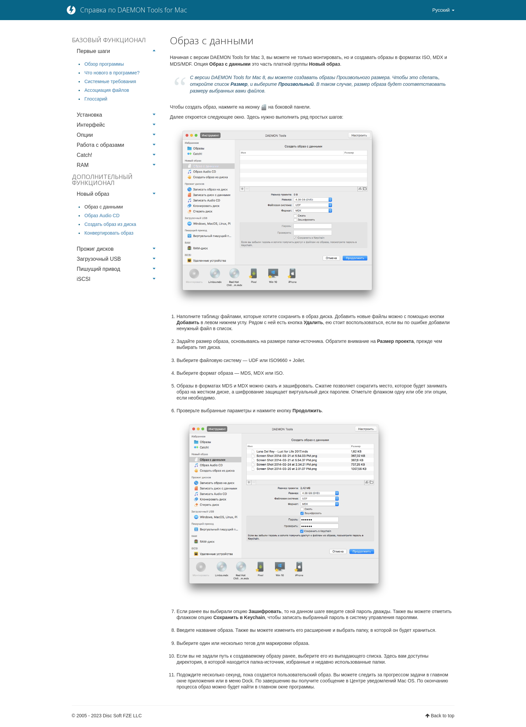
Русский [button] (443, 10)
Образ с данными (104, 206)
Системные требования (110, 81)
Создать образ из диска (110, 224)
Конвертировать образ (109, 233)
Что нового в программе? (112, 72)
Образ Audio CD (102, 215)
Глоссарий (96, 99)
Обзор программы (104, 64)
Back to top (442, 715)
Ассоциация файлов (107, 90)
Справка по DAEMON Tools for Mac (133, 9)
